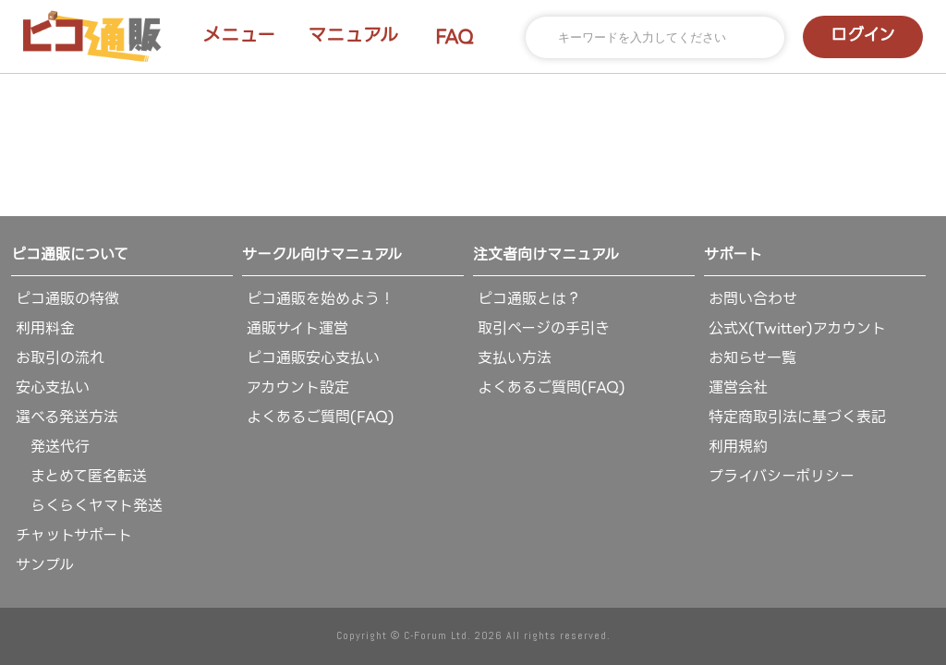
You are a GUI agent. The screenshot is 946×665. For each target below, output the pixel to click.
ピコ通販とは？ (529, 298)
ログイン (863, 34)
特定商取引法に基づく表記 (797, 417)
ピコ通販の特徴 (67, 298)
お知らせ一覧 (752, 357)
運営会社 (738, 387)
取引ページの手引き (544, 328)
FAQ (454, 37)
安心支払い (53, 387)
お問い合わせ (753, 298)
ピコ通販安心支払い (313, 357)
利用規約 (738, 446)
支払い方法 (515, 357)
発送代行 (53, 446)
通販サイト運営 (297, 328)
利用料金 (45, 328)
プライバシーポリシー (782, 476)
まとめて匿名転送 (81, 476)
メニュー (238, 35)
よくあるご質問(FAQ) (320, 417)
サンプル (45, 564)
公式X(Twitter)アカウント (797, 328)
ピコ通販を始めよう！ (320, 298)
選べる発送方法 (67, 417)
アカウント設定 (298, 387)
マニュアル (353, 35)
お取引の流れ (60, 357)
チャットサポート (74, 535)
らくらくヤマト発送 (89, 505)
